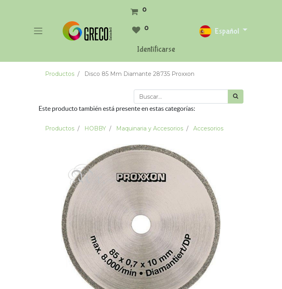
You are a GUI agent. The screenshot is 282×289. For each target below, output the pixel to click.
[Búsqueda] (235, 97)
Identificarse (156, 49)
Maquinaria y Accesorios (149, 128)
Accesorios (208, 128)
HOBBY (95, 128)
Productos (59, 73)
